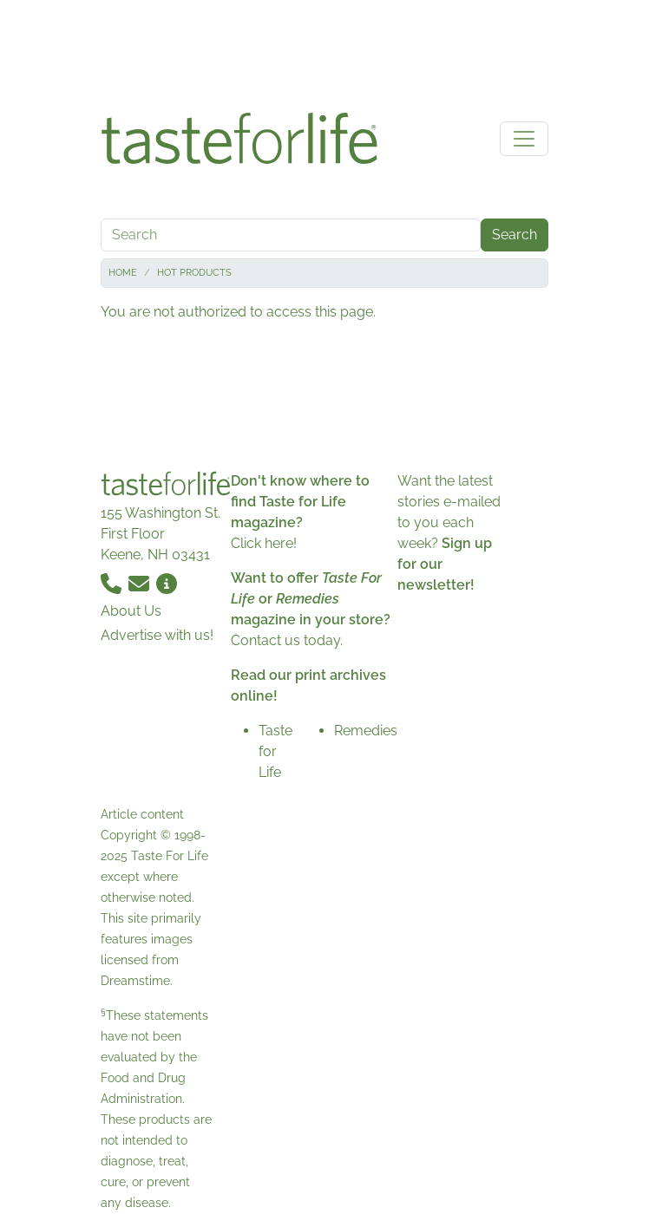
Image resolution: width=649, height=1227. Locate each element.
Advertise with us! (157, 635)
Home (122, 272)
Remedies (365, 730)
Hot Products (194, 272)
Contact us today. (287, 640)
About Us (131, 611)
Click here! (264, 543)
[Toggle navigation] (524, 138)
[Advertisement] (324, 50)
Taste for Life (275, 751)
